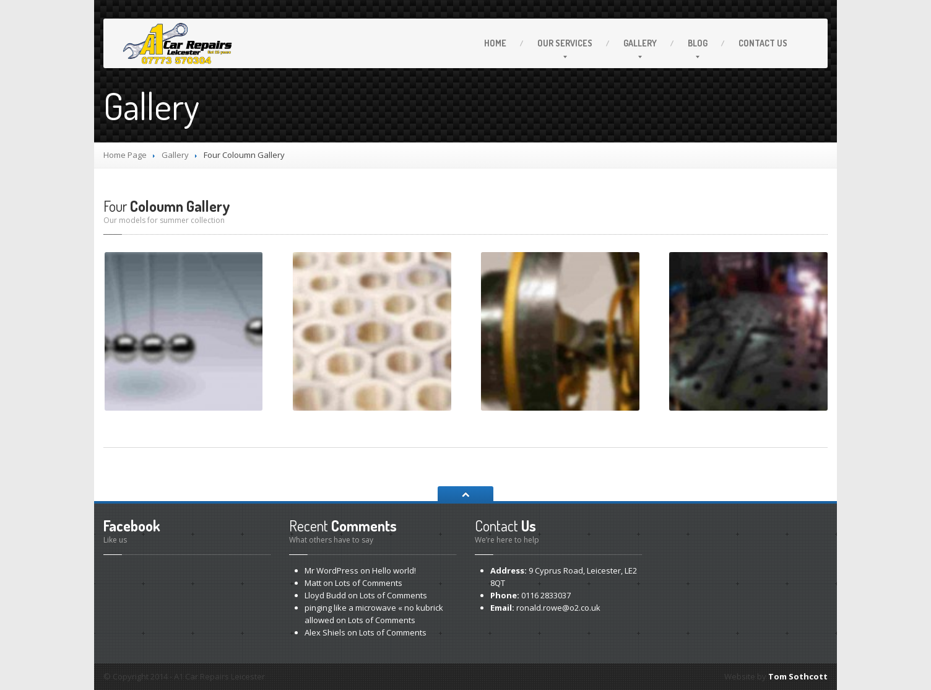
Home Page (125, 154)
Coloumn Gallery (166, 206)
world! (394, 570)
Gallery (640, 43)
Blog (698, 43)
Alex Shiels (325, 632)
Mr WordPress (331, 570)
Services (564, 43)
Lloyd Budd (325, 595)
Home (495, 43)
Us (762, 43)
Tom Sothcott (798, 676)
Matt (313, 582)
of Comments (368, 582)
